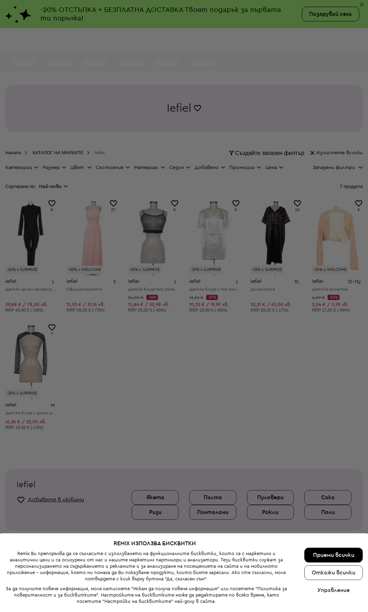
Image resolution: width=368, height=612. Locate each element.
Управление (333, 561)
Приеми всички (333, 525)
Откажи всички (333, 543)
